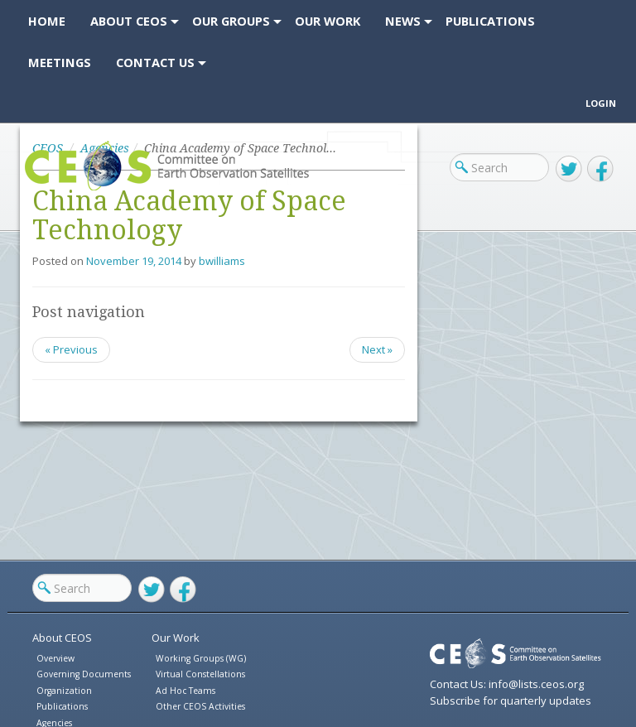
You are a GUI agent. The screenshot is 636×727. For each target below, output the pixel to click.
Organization (64, 690)
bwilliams (222, 260)
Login (600, 103)
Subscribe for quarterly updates (510, 700)
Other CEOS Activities (200, 706)
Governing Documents (83, 674)
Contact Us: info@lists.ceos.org (507, 683)
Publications (62, 706)
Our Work (176, 637)
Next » (377, 349)
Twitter (569, 169)
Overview (55, 658)
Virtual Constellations (200, 674)
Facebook (600, 169)
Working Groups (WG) (201, 658)
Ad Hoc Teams (185, 690)
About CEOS (62, 637)
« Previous (71, 349)
